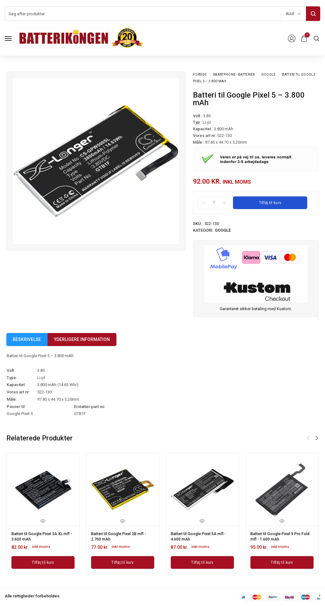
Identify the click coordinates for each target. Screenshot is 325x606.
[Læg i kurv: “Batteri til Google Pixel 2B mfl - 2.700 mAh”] (122, 560)
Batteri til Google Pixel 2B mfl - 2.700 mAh (122, 535)
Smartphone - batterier (234, 74)
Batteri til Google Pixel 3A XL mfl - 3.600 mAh (40, 535)
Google (268, 74)
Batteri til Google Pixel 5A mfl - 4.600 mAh (202, 535)
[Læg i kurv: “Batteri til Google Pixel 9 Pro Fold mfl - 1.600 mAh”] (282, 560)
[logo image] (80, 38)
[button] (317, 438)
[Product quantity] (214, 202)
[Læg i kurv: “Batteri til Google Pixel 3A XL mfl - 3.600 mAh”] (43, 560)
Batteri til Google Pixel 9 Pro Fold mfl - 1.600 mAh (279, 535)
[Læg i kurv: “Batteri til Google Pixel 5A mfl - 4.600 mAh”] (202, 560)
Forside (200, 74)
